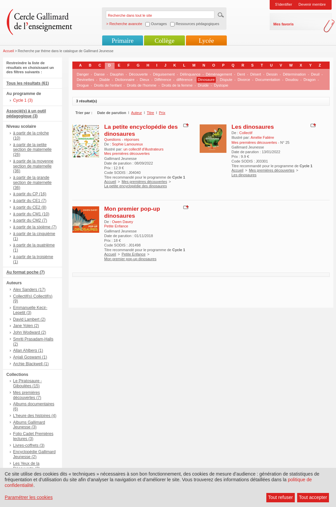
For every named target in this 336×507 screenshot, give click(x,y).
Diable (104, 80)
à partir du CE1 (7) (29, 200)
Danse (99, 74)
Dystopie (221, 85)
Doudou (291, 80)
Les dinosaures (252, 126)
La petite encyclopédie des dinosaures (135, 186)
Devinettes (85, 80)
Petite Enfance (134, 254)
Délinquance (190, 74)
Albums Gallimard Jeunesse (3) (29, 425)
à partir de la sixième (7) (35, 227)
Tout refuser (280, 497)
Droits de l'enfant (108, 85)
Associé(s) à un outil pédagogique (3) (26, 113)
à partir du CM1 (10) (31, 214)
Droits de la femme (177, 85)
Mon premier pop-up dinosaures (132, 212)
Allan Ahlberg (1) (28, 350)
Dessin (272, 74)
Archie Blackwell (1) (31, 364)
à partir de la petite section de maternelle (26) (32, 149)
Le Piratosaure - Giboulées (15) (27, 383)
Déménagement (219, 74)
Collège (164, 40)
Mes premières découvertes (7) (27, 395)
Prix (162, 113)
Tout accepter (313, 497)
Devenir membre (312, 4)
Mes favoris (283, 24)
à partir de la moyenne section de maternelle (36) (33, 166)
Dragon (310, 80)
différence (185, 80)
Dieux (144, 80)
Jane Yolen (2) (26, 325)
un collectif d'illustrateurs (143, 149)
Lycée (206, 40)
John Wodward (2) (29, 332)
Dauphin (117, 74)
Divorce (244, 80)
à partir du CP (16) (29, 194)
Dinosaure (206, 80)
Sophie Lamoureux (127, 144)
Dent (241, 74)
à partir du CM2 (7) (30, 220)
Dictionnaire (125, 80)
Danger (83, 74)
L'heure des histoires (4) (34, 415)
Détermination (294, 74)
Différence (162, 80)
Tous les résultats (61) (27, 83)
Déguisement (164, 74)
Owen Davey (122, 222)
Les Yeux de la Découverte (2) (26, 466)
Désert (255, 74)
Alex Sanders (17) (29, 289)
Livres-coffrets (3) (29, 445)
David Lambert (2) (29, 319)
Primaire (122, 40)
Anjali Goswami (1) (30, 357)
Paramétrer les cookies (29, 497)
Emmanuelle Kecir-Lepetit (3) (30, 310)
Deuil (315, 74)
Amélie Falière (262, 137)
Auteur (136, 113)
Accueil (8, 51)
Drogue (83, 85)
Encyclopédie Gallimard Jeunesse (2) (34, 454)
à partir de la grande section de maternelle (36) (32, 182)
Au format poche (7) (25, 272)
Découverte (138, 74)
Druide (203, 85)
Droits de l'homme (141, 85)
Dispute (226, 80)
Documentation (267, 80)
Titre (150, 113)
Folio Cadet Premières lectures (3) (33, 436)
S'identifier (283, 4)
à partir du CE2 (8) (29, 207)
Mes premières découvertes (144, 182)
